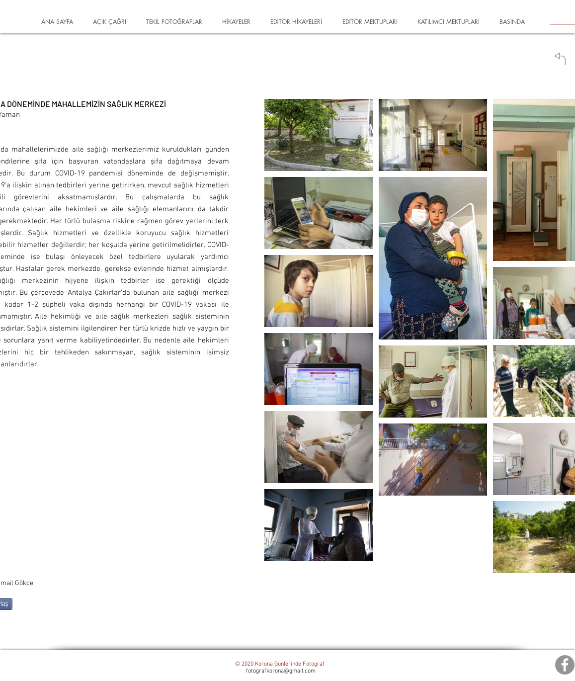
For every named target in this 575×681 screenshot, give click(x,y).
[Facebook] (565, 665)
